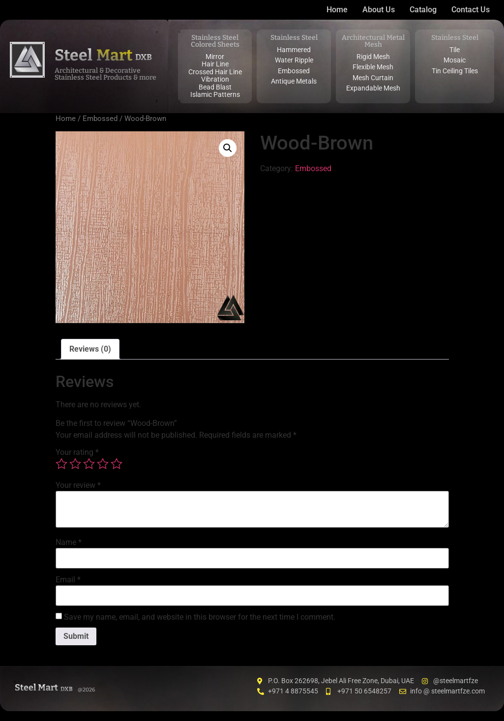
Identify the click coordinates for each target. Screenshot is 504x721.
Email (68, 580)
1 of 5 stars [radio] (61, 464)
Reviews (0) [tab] (90, 349)
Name (69, 542)
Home (66, 118)
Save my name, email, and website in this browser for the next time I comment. (199, 617)
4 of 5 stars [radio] (103, 464)
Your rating (77, 452)
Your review (78, 485)
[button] (228, 148)
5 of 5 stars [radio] (116, 464)
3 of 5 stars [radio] (89, 464)
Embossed (100, 118)
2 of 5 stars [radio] (75, 464)
